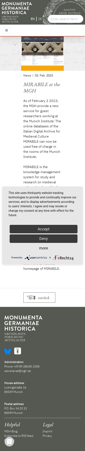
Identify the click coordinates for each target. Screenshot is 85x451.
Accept (43, 229)
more (43, 248)
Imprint (47, 431)
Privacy (47, 436)
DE (40, 19)
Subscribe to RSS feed (18, 436)
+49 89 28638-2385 (26, 366)
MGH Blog (10, 431)
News (27, 75)
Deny (43, 238)
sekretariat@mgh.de (17, 371)
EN (33, 19)
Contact (9, 440)
